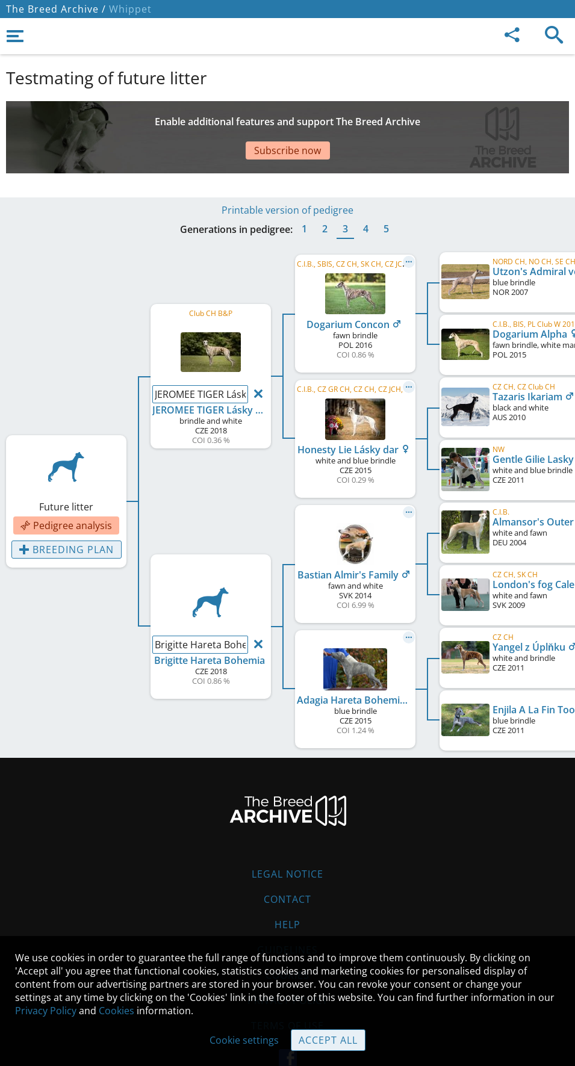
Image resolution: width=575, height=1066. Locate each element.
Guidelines (287, 913)
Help (287, 888)
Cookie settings (244, 1040)
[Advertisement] (287, 122)
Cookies (116, 1010)
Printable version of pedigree (287, 174)
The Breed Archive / (56, 9)
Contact (287, 863)
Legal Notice (287, 837)
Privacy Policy (45, 1010)
